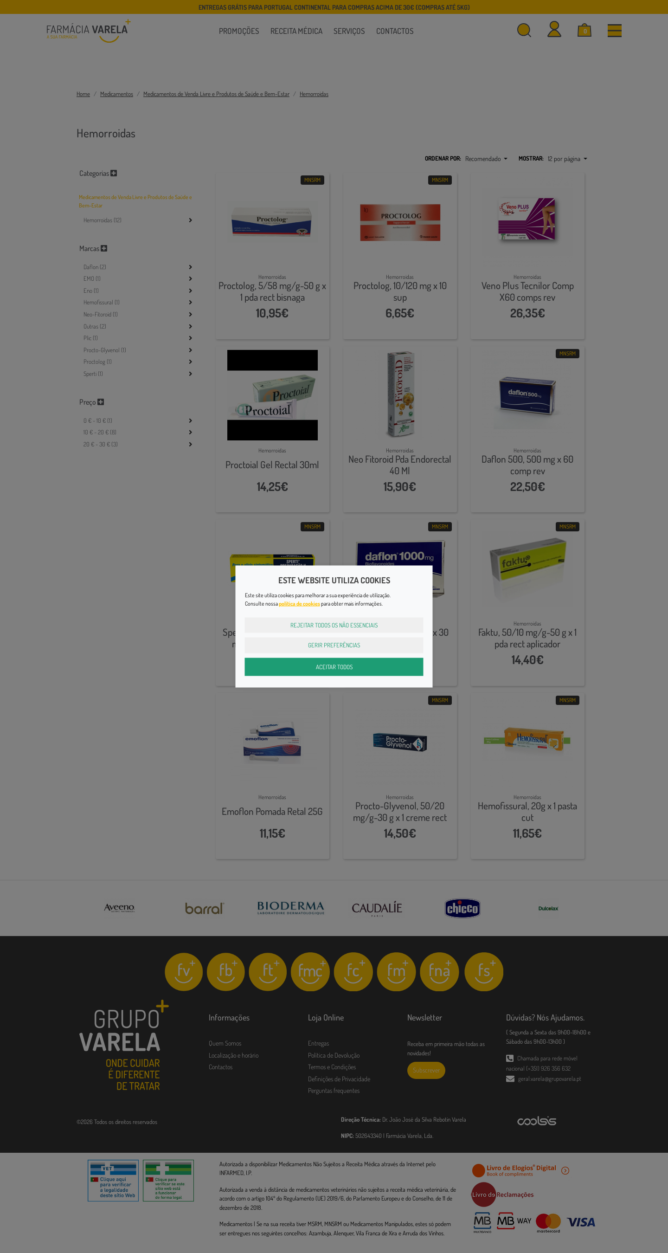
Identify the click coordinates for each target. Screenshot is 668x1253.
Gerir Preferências (334, 645)
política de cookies (299, 603)
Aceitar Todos (334, 666)
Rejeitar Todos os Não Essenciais (334, 624)
